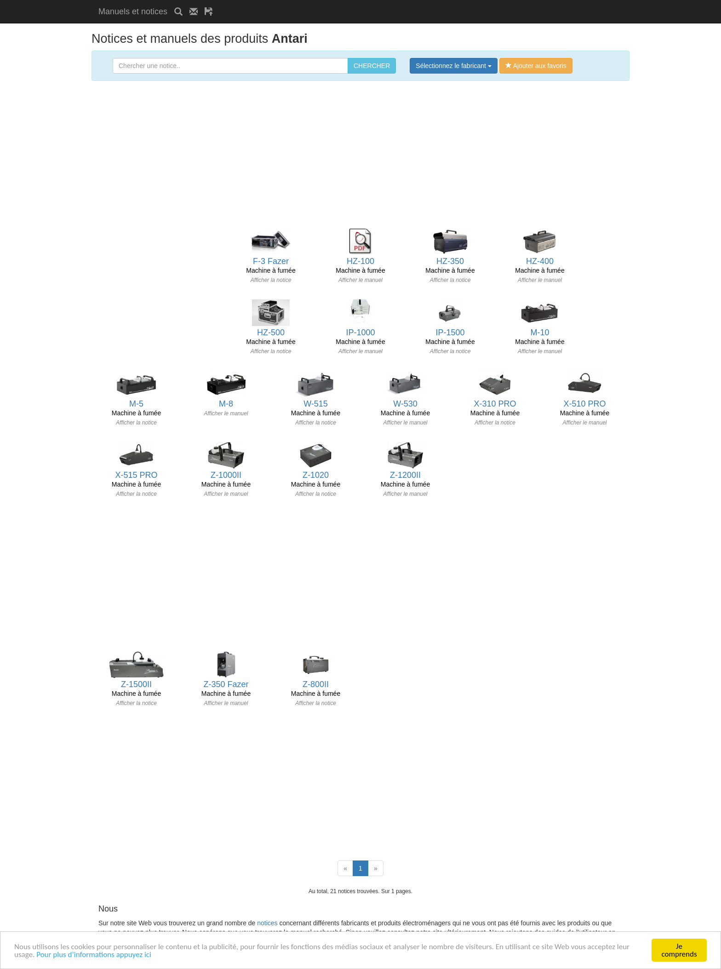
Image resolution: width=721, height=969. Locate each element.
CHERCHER (372, 65)
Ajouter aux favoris (535, 65)
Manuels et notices (132, 11)
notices (267, 923)
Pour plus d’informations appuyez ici (93, 954)
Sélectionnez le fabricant (453, 65)
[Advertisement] (327, 3)
